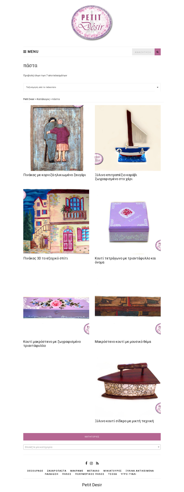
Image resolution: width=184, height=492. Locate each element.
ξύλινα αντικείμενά (140, 471)
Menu (31, 51)
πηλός (66, 474)
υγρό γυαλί (128, 474)
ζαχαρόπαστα (56, 471)
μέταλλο (93, 471)
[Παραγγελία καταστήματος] (92, 87)
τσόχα (112, 474)
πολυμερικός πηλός (89, 474)
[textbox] (92, 447)
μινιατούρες (112, 471)
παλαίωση (51, 474)
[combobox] (92, 447)
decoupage (35, 471)
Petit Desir (92, 484)
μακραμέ (76, 471)
